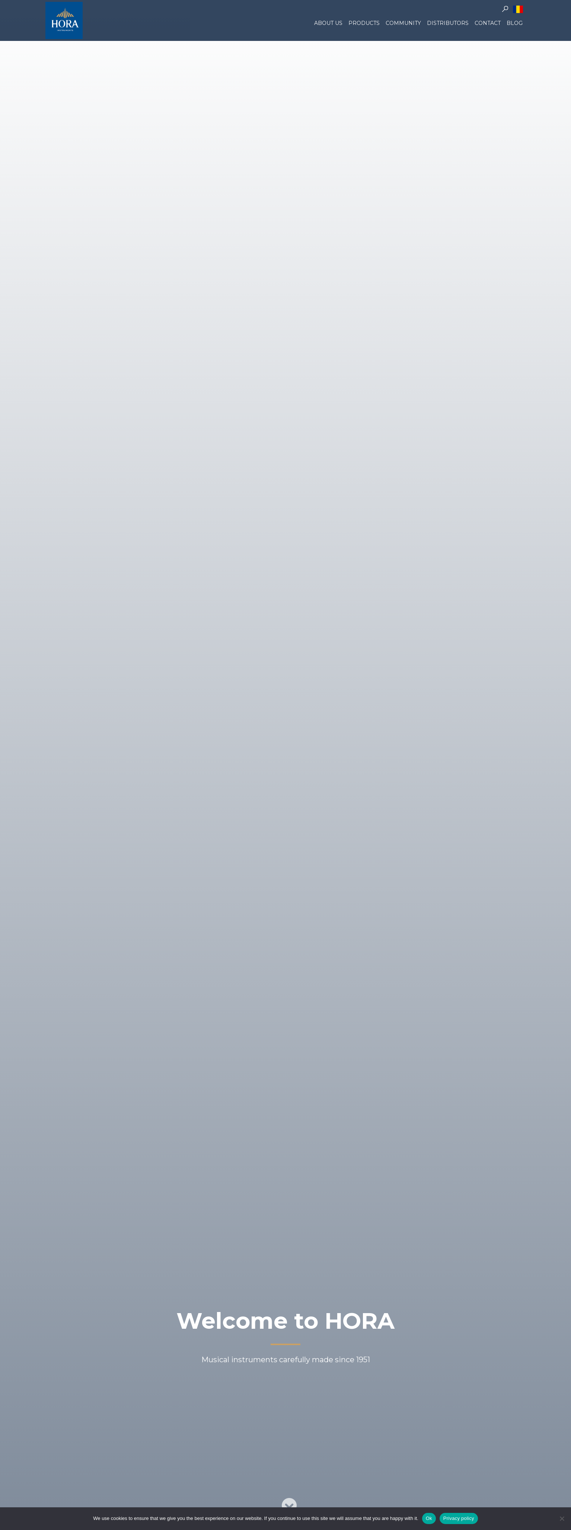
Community (403, 23)
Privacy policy (458, 1518)
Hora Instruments (64, 20)
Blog (515, 23)
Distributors (448, 23)
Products (364, 23)
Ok (429, 1518)
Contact (488, 23)
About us (328, 23)
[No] (561, 1518)
